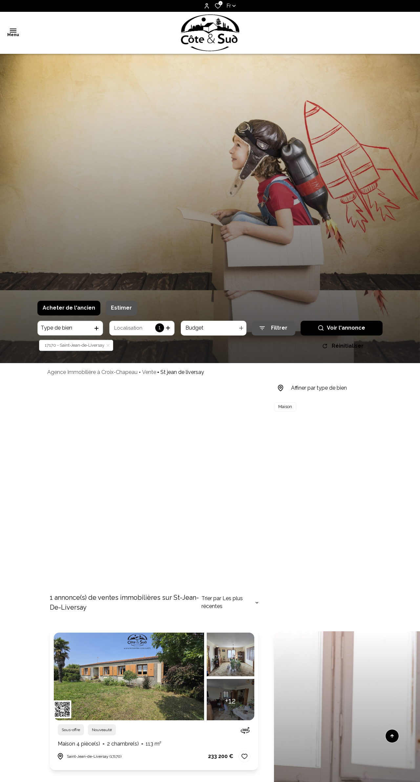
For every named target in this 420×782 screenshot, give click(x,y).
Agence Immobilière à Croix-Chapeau (92, 372)
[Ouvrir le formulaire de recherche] (273, 328)
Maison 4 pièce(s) (109, 744)
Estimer (121, 308)
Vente (149, 372)
